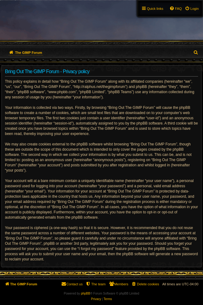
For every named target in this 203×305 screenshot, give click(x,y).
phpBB (85, 293)
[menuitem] (192, 8)
